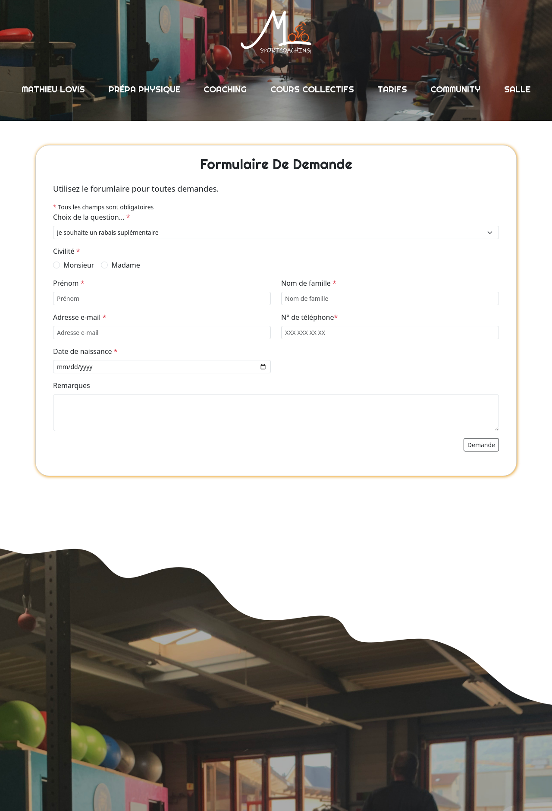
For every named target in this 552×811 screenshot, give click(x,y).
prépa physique (144, 89)
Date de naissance (85, 351)
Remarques (71, 385)
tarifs (392, 89)
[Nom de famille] (390, 298)
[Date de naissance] (162, 366)
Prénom (69, 283)
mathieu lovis (53, 89)
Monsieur (78, 265)
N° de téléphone (309, 317)
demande (481, 445)
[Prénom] (162, 298)
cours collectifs (312, 89)
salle (517, 89)
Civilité (66, 251)
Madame (125, 265)
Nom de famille (308, 283)
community (455, 89)
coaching (225, 89)
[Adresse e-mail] (162, 332)
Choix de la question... (91, 217)
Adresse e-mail (79, 317)
